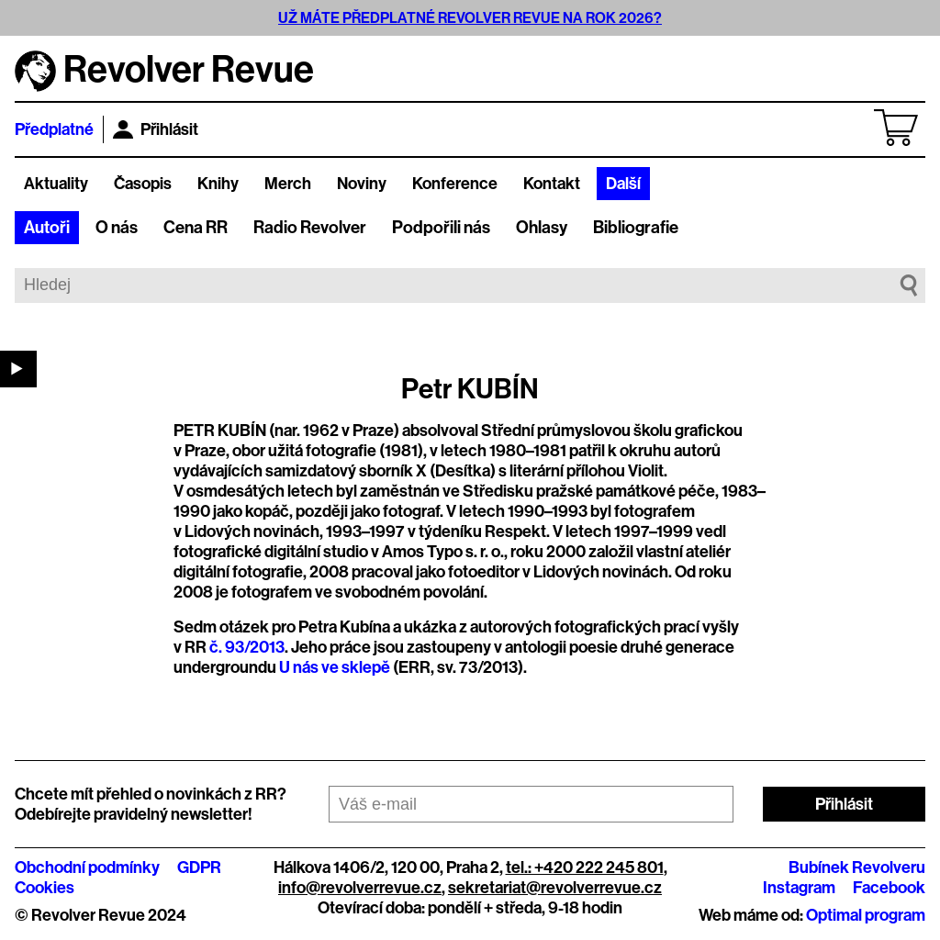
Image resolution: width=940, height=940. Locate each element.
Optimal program (865, 915)
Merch (287, 183)
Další (623, 183)
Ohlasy (541, 228)
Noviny (361, 183)
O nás (116, 228)
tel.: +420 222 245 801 (585, 867)
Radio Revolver (309, 228)
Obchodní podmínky (87, 867)
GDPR (199, 867)
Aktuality (56, 183)
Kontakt (551, 183)
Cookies (44, 888)
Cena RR (195, 228)
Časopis (143, 183)
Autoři (47, 228)
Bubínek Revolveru (857, 867)
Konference (455, 183)
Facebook (889, 888)
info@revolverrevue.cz (360, 888)
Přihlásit (155, 129)
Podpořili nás (441, 228)
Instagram (799, 888)
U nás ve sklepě (334, 667)
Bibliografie (635, 228)
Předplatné (54, 129)
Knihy (218, 183)
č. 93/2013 (247, 647)
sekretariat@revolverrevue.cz (555, 888)
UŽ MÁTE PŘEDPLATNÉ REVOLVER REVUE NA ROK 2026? (470, 18)
